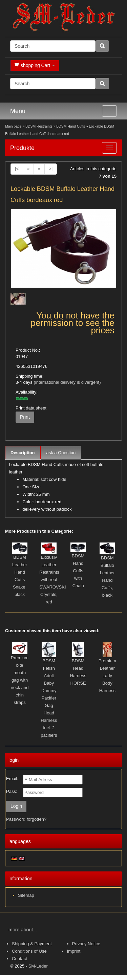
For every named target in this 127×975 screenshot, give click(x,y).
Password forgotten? (26, 819)
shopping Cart (35, 65)
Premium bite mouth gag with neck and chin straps (20, 680)
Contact (19, 958)
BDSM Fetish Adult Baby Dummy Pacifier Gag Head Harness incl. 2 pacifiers (49, 698)
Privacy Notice (86, 943)
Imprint (74, 951)
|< (17, 168)
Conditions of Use (29, 951)
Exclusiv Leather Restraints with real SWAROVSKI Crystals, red (52, 579)
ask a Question (61, 452)
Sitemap (26, 895)
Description (22, 452)
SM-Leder (38, 966)
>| (50, 168)
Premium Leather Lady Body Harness (107, 675)
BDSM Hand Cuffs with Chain (78, 570)
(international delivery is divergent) (67, 382)
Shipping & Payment (32, 943)
